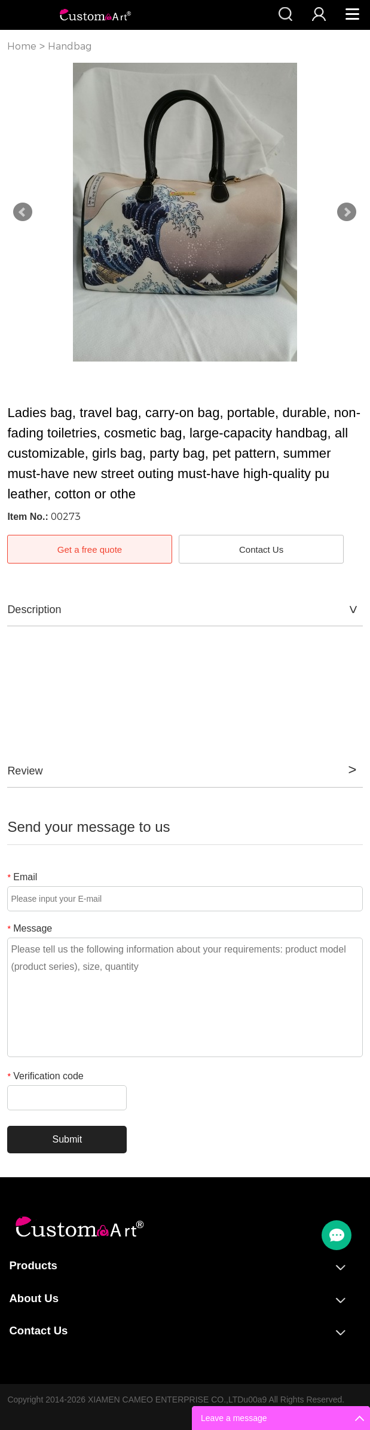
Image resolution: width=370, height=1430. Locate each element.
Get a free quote (89, 549)
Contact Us (261, 549)
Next (346, 212)
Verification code (45, 1076)
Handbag (69, 46)
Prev (22, 212)
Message (29, 928)
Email (22, 877)
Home (21, 46)
